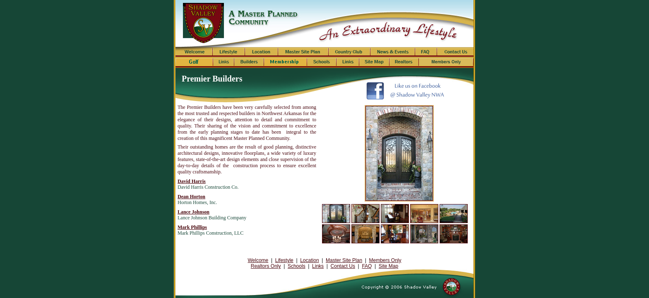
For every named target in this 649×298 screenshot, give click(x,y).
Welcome (258, 260)
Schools (296, 266)
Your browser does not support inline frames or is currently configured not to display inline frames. (396, 153)
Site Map (388, 266)
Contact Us (343, 266)
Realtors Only (266, 266)
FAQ (367, 266)
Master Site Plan (344, 260)
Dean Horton (191, 196)
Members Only (385, 260)
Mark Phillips (192, 227)
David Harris (192, 181)
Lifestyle (284, 260)
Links (318, 266)
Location (309, 260)
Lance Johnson (193, 212)
